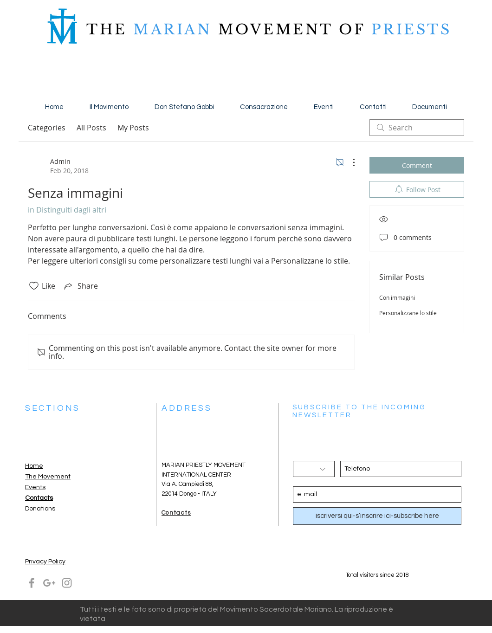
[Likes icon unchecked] (34, 285)
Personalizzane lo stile (408, 312)
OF (352, 29)
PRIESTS (408, 29)
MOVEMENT (275, 29)
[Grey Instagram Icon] (66, 582)
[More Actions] (349, 162)
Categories (46, 128)
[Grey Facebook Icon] (31, 582)
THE (106, 29)
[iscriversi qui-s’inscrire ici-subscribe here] (377, 516)
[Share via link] (80, 285)
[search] (416, 127)
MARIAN (172, 29)
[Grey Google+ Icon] (49, 582)
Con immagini (397, 297)
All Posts (91, 128)
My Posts (133, 128)
